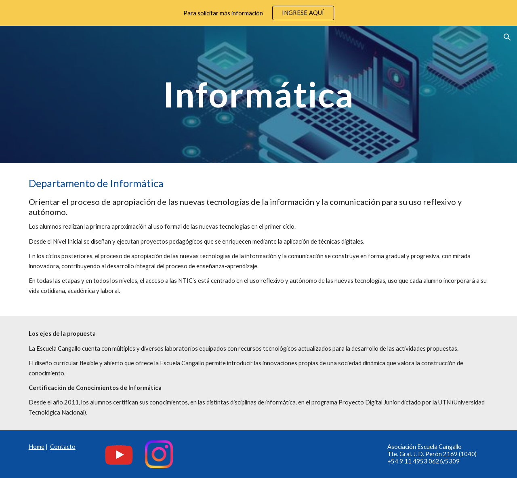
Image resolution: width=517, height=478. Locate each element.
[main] (258, 94)
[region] (258, 13)
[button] (507, 37)
